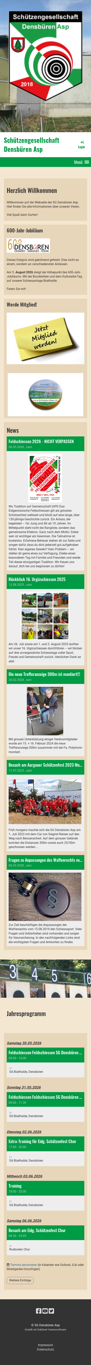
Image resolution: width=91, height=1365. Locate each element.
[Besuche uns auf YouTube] (45, 1311)
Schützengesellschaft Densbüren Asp (31, 144)
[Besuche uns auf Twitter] (51, 1311)
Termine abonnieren (23, 1265)
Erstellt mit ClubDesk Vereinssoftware (45, 1329)
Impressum (45, 1345)
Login (81, 144)
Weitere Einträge (20, 1280)
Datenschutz (45, 1349)
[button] (45, 1062)
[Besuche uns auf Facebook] (38, 1311)
